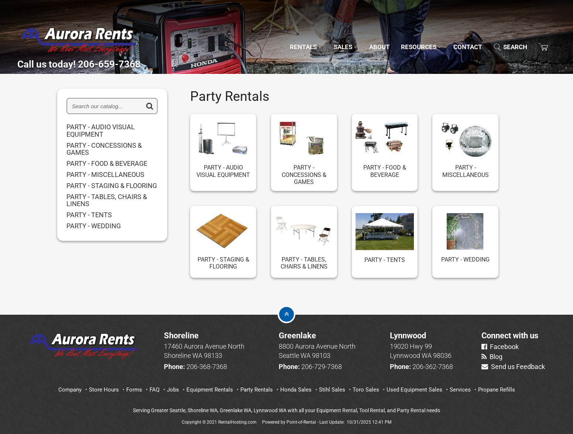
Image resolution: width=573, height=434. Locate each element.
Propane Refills (496, 389)
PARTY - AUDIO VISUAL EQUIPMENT (100, 130)
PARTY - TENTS (89, 215)
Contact (461, 36)
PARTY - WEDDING (93, 226)
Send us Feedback (513, 366)
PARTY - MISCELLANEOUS (105, 174)
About (363, 36)
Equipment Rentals (209, 389)
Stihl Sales (332, 389)
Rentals (283, 36)
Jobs (173, 389)
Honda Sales (296, 389)
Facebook (500, 347)
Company (70, 389)
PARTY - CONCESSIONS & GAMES (104, 149)
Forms (134, 389)
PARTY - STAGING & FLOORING (111, 185)
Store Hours (104, 389)
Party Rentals (256, 389)
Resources (410, 36)
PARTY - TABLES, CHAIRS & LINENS (106, 200)
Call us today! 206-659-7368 (111, 62)
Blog (491, 356)
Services (460, 389)
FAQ (154, 389)
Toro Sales (366, 389)
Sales (326, 36)
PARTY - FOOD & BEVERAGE (106, 163)
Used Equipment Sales (414, 389)
